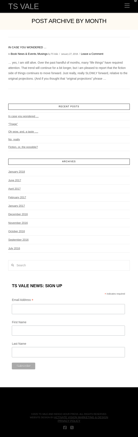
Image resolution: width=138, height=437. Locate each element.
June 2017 (14, 180)
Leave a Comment (92, 53)
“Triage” (13, 124)
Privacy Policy (69, 420)
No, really (14, 139)
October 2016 (16, 231)
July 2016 (14, 248)
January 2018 (16, 171)
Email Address (22, 300)
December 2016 (18, 214)
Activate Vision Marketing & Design (81, 417)
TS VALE (23, 6)
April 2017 (14, 188)
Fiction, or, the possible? (23, 147)
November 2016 (18, 222)
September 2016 (18, 239)
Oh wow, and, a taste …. (23, 131)
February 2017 (17, 197)
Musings (42, 53)
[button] (127, 6)
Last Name (19, 343)
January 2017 (16, 205)
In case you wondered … (27, 47)
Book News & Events (23, 53)
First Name (19, 322)
